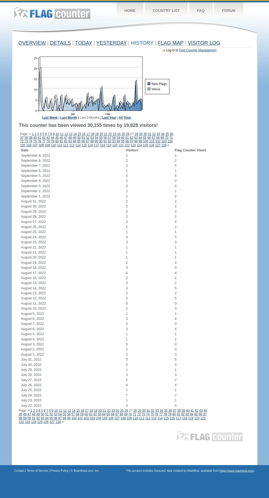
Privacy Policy (59, 470)
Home (130, 10)
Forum (228, 10)
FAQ (201, 10)
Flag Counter (52, 13)
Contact (19, 470)
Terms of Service (37, 470)
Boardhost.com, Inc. (87, 470)
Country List (166, 10)
